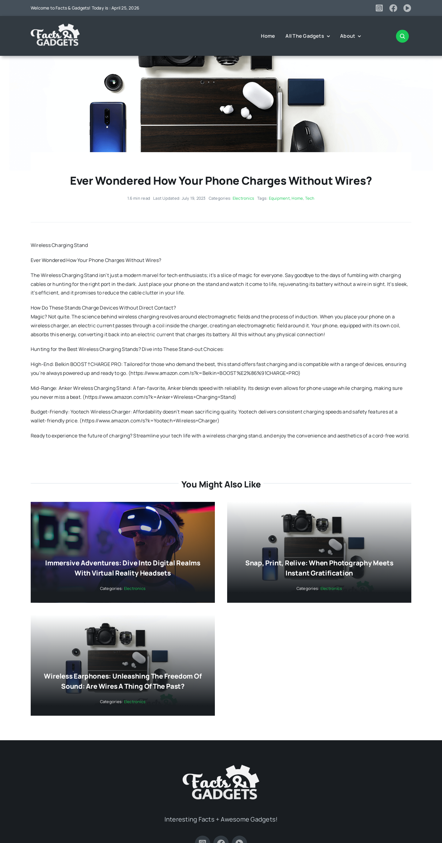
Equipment (279, 198)
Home (297, 198)
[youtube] (407, 8)
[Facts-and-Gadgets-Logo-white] (55, 26)
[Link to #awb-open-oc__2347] (402, 36)
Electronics (243, 198)
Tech (310, 198)
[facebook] (393, 8)
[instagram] (379, 8)
